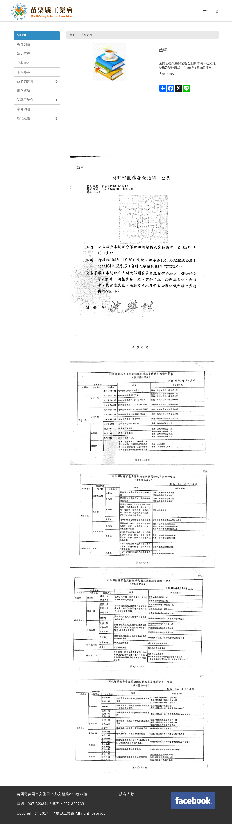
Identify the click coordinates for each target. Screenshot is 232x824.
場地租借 (37, 118)
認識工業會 (37, 100)
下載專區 (23, 72)
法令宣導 (23, 53)
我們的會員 (37, 81)
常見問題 (23, 109)
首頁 (73, 35)
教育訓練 (23, 44)
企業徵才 (23, 63)
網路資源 (23, 90)
